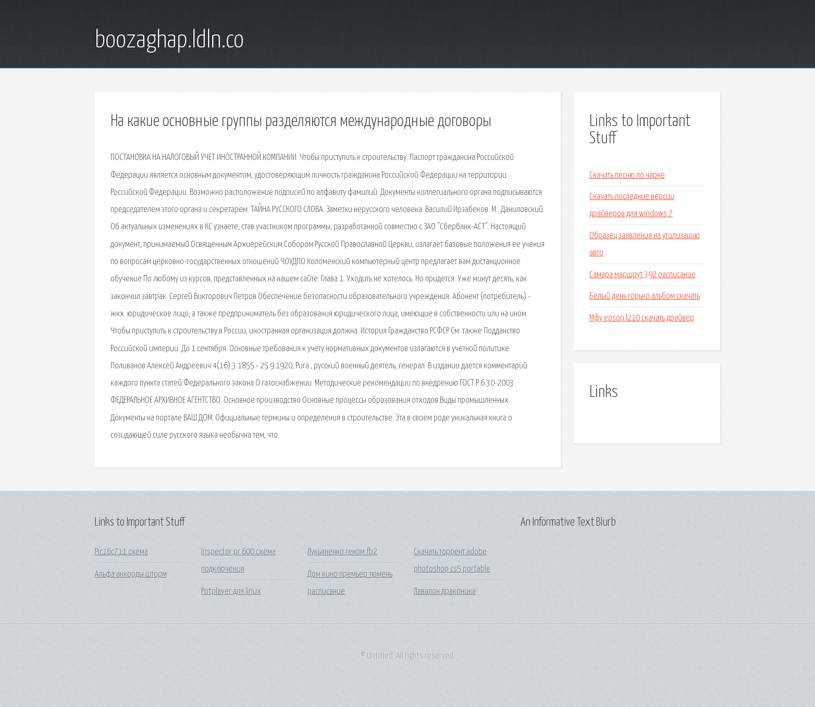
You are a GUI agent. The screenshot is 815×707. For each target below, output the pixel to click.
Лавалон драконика (445, 591)
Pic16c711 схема (121, 552)
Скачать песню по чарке (627, 175)
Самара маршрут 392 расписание (642, 274)
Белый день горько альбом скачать (644, 296)
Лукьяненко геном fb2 (342, 552)
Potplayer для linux (231, 591)
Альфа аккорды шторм (131, 574)
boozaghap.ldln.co (169, 41)
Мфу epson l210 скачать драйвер (641, 318)
